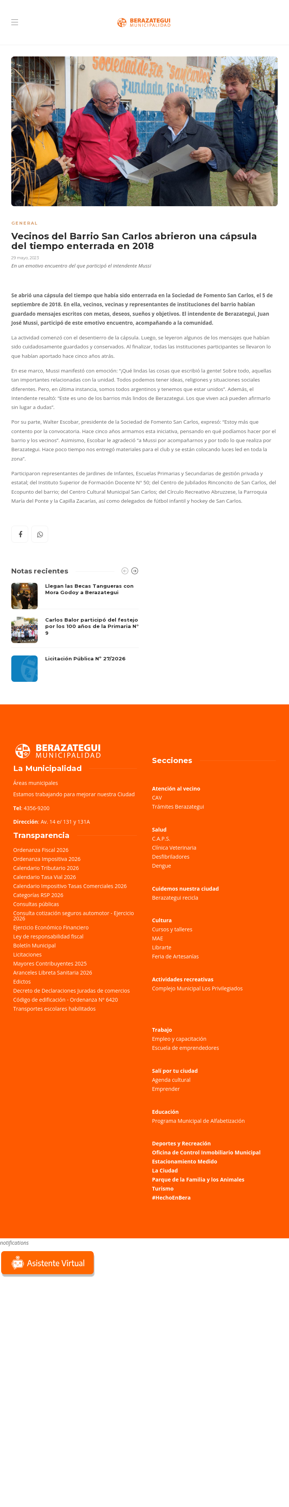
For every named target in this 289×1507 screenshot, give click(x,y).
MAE (157, 938)
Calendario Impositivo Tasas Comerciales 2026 (70, 886)
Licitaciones (27, 954)
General (24, 223)
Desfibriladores (170, 856)
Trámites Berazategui (178, 806)
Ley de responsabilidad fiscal (48, 936)
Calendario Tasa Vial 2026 (44, 876)
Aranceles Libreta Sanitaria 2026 (52, 972)
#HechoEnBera (171, 1197)
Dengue (161, 865)
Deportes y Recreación (181, 1143)
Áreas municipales (35, 782)
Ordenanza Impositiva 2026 (47, 858)
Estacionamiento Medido (184, 1161)
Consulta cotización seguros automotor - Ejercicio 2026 (73, 915)
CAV (157, 797)
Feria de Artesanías (175, 956)
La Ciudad (165, 1170)
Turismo (162, 1188)
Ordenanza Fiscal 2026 (40, 849)
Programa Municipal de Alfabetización (198, 1120)
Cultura (162, 920)
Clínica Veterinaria (174, 847)
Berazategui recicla (175, 897)
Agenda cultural (171, 1079)
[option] (75, 632)
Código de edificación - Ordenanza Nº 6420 (65, 999)
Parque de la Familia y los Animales (198, 1179)
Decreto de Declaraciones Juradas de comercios (71, 990)
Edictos (22, 981)
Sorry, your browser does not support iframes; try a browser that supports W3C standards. (56, 1331)
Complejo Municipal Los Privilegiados (197, 988)
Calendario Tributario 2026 (46, 867)
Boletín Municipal (34, 945)
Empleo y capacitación (179, 1038)
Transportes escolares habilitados (54, 1008)
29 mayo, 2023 (25, 257)
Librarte (161, 947)
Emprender (166, 1088)
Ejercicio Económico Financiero (51, 927)
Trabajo (162, 1029)
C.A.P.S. (161, 838)
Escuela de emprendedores (185, 1047)
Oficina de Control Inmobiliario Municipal (206, 1152)
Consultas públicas (36, 904)
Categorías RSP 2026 (38, 895)
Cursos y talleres (172, 929)
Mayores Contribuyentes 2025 (50, 963)
